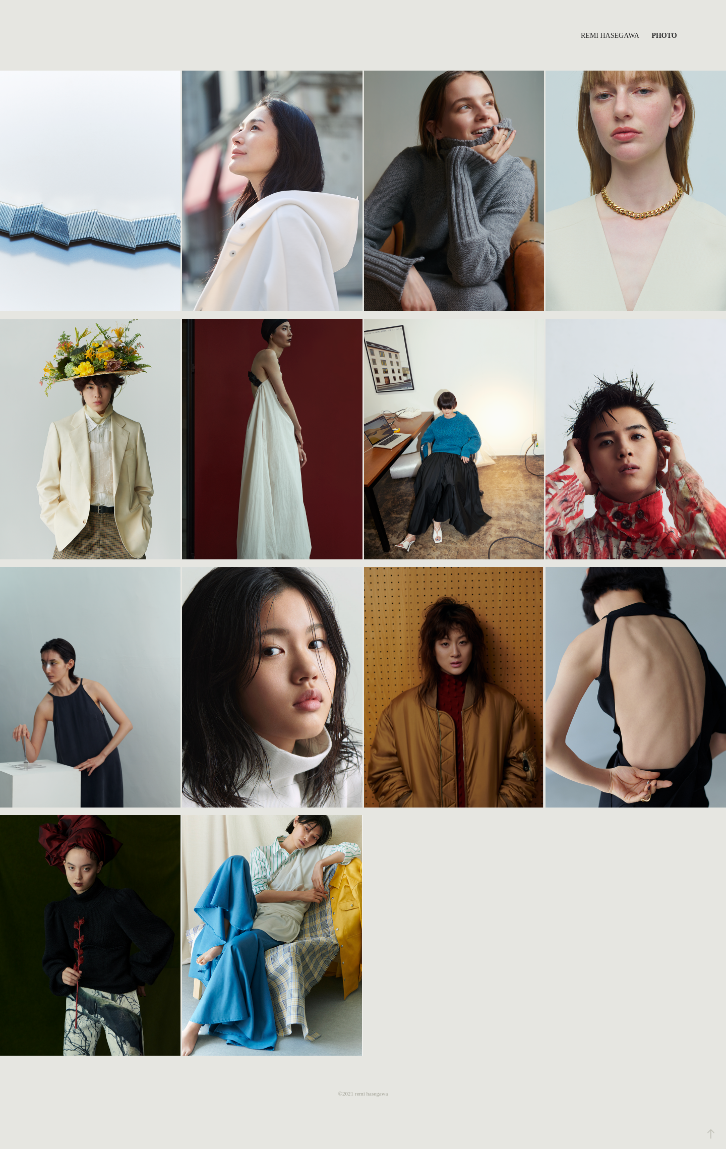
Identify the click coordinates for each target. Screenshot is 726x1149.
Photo (664, 35)
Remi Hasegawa (610, 35)
